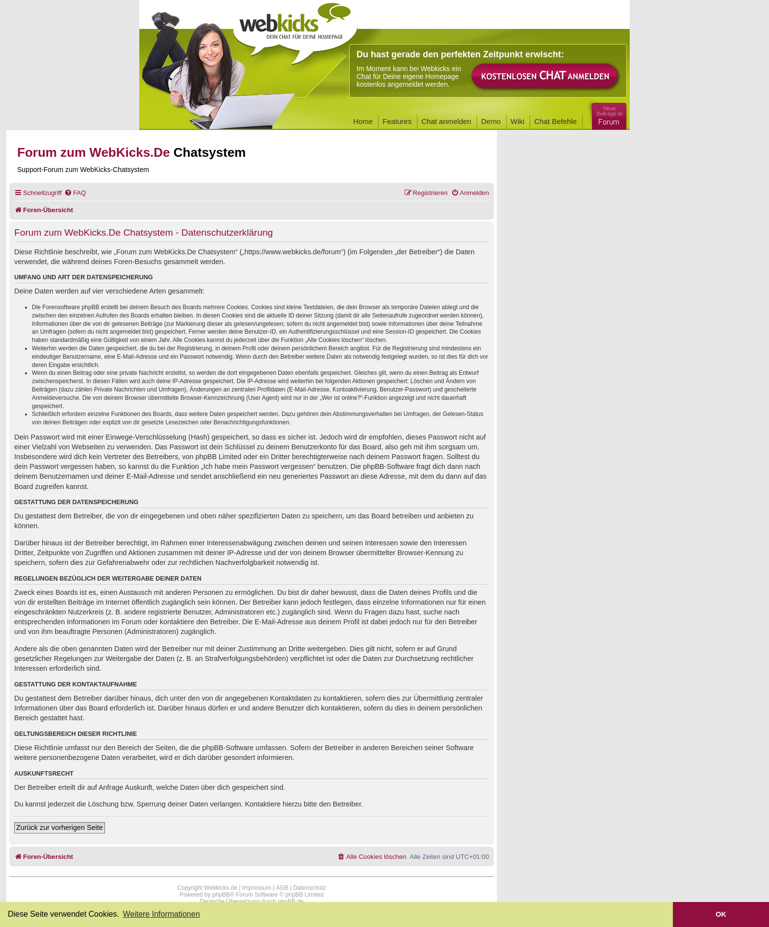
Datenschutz (309, 887)
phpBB (221, 894)
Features (397, 121)
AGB (282, 887)
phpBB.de (291, 901)
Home (363, 121)
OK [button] (721, 914)
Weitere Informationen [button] (161, 914)
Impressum (256, 887)
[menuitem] (75, 193)
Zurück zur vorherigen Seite (59, 827)
